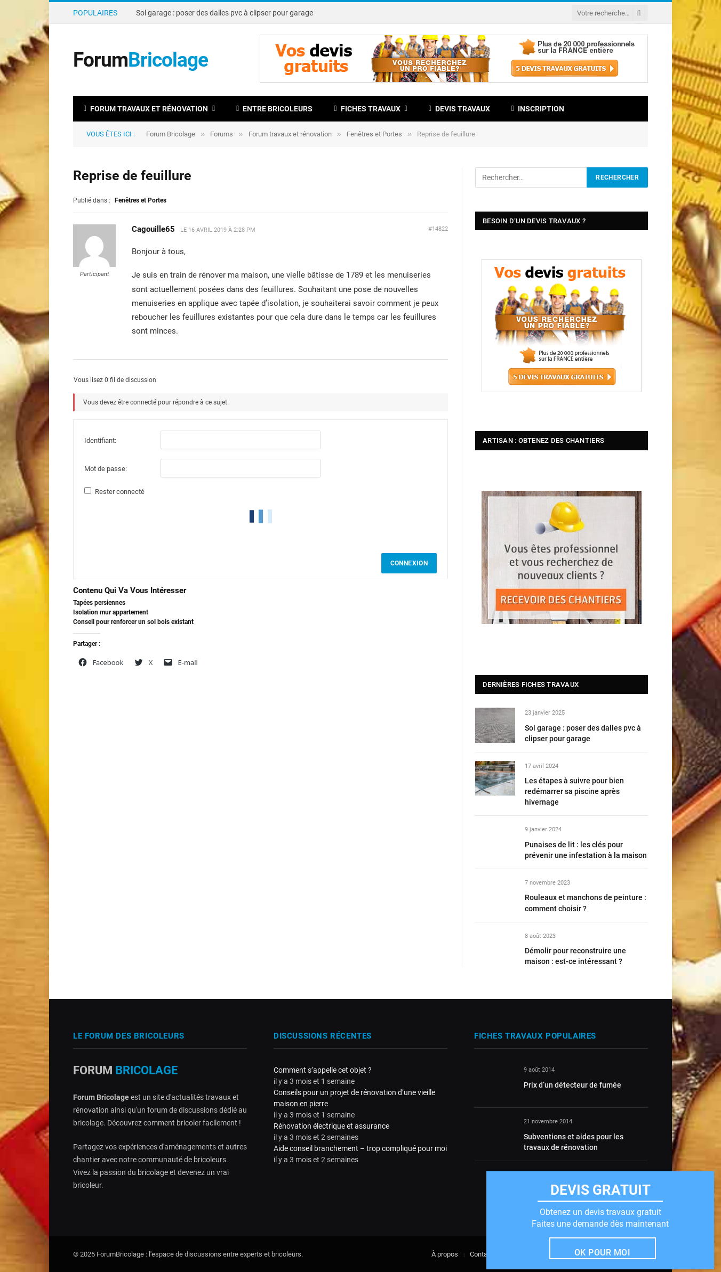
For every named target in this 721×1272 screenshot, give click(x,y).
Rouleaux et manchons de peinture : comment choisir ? (585, 902)
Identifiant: (100, 440)
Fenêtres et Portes (374, 134)
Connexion (409, 563)
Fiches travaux (367, 108)
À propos (444, 1254)
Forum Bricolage (170, 134)
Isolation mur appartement (110, 612)
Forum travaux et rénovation (146, 108)
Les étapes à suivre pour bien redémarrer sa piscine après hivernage (574, 791)
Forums (221, 134)
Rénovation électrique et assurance (331, 1126)
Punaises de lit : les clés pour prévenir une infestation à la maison (586, 850)
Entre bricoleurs (274, 108)
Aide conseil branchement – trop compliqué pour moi (360, 1148)
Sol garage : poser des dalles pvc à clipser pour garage (224, 13)
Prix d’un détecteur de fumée (572, 1085)
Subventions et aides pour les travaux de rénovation (573, 1142)
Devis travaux (459, 108)
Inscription (537, 108)
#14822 (438, 228)
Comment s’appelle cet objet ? (323, 1070)
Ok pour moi (602, 1252)
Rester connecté (120, 492)
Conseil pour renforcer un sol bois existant (133, 622)
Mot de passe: (105, 469)
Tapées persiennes (99, 602)
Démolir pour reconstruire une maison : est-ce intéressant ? (575, 956)
